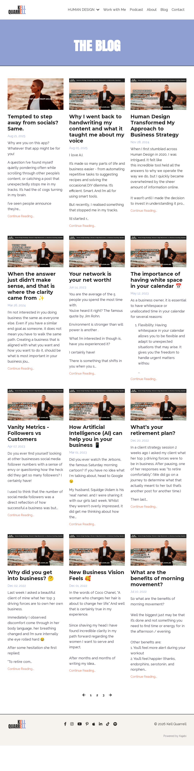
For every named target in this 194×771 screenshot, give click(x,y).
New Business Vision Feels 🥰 (91, 592)
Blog (164, 10)
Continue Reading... (21, 218)
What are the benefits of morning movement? (150, 599)
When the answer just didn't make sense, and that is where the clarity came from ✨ (34, 292)
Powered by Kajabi (174, 761)
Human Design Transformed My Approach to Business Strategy (157, 127)
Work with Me (114, 10)
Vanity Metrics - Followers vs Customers (31, 447)
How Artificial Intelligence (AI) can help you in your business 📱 (94, 450)
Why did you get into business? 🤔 (33, 592)
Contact (178, 10)
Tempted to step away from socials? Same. (32, 124)
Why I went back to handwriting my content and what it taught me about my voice (97, 131)
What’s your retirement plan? (156, 444)
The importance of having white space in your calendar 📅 (158, 288)
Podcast (136, 10)
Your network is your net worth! (92, 282)
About (152, 10)
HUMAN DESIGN (83, 10)
